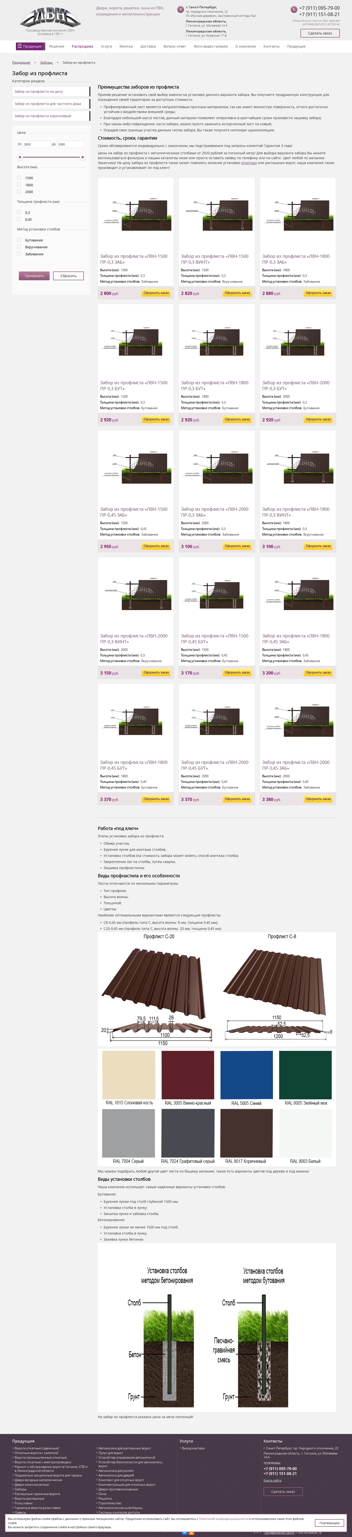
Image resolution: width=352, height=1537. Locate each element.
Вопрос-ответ (175, 46)
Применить (34, 275)
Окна (102, 1494)
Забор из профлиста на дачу (39, 91)
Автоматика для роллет (116, 1470)
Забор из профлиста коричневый (43, 116)
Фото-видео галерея (211, 46)
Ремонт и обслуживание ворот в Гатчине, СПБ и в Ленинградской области (51, 1468)
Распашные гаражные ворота (37, 1494)
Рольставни (24, 1503)
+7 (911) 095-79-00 (319, 8)
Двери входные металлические (38, 1480)
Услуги (106, 46)
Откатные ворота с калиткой (36, 1453)
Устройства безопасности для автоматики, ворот (131, 1464)
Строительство (110, 1503)
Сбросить (69, 275)
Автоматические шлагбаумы (121, 1508)
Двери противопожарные (118, 1489)
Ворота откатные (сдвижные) (37, 1448)
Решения (56, 46)
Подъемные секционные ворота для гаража (48, 1475)
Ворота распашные (29, 1498)
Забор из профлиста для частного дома (48, 103)
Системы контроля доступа (119, 1512)
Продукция (32, 46)
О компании (245, 46)
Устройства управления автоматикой (127, 1457)
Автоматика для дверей (116, 1475)
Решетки (105, 1498)
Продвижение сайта (279, 1532)
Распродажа (82, 46)
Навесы (20, 1512)
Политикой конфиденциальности (223, 1519)
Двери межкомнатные (32, 1484)
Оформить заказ (156, 293)
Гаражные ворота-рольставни (38, 1508)
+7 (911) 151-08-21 (319, 14)
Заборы (21, 1489)
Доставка (148, 46)
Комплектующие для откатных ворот (127, 1484)
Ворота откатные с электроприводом (43, 1462)
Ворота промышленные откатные (41, 1457)
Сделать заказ (320, 33)
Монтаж (126, 46)
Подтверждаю (329, 1523)
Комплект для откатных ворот (121, 1480)
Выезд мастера (193, 1448)
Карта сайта (272, 1480)
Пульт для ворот (111, 1453)
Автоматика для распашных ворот (125, 1448)
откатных (249, 162)
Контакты (272, 46)
